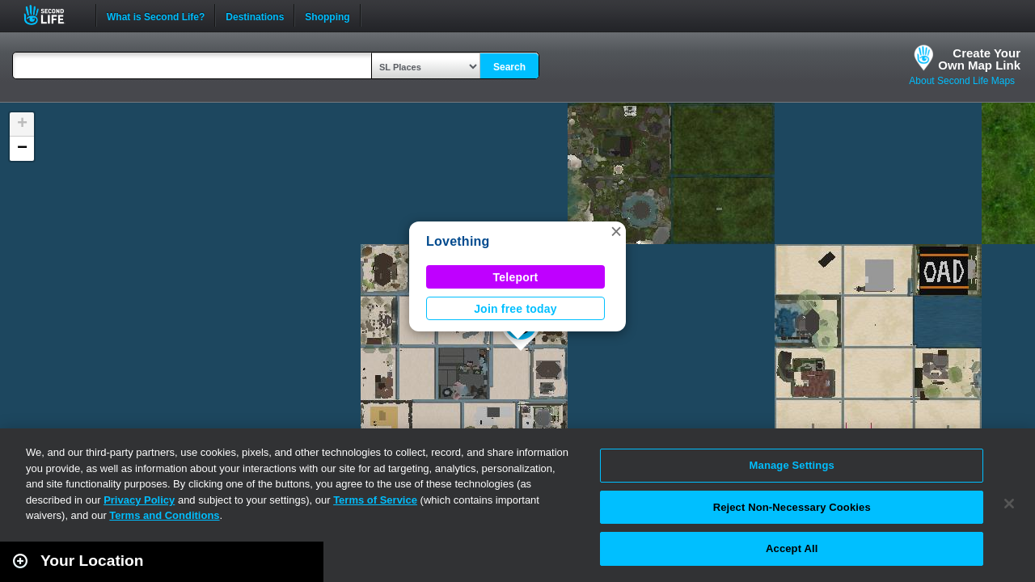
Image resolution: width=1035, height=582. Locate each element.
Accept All (791, 548)
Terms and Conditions (164, 515)
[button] (616, 231)
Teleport (516, 277)
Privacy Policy (139, 500)
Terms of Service (375, 500)
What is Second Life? (156, 15)
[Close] (1009, 503)
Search (509, 67)
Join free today (515, 308)
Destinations (255, 15)
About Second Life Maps (962, 80)
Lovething (458, 241)
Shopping (327, 15)
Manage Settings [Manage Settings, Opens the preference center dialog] (792, 465)
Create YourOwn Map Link (979, 59)
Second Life (53, 15)
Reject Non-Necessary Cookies (792, 507)
